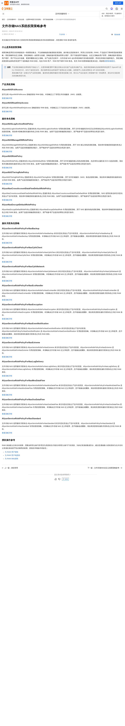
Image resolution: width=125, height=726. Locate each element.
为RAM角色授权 (11, 459)
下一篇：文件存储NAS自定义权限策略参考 (105, 468)
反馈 (65, 479)
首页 (3, 19)
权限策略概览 (110, 61)
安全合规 (21, 19)
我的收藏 (117, 34)
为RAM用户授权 (11, 452)
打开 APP (118, 3)
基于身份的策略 (48, 19)
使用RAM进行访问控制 (33, 19)
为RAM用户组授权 (12, 455)
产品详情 (62, 34)
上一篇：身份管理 (10, 468)
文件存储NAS (11, 19)
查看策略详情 (7, 98)
